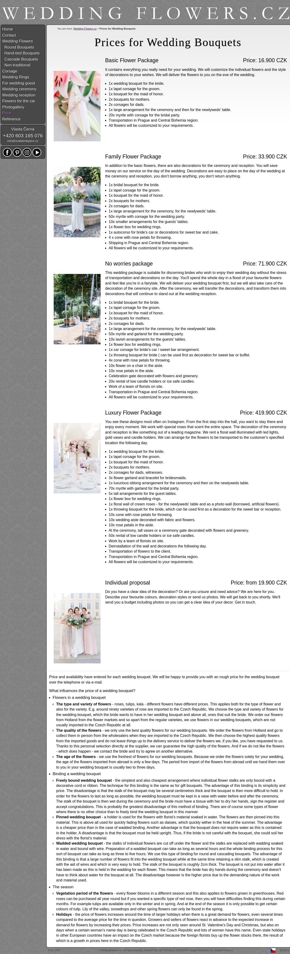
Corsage (9, 71)
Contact (9, 35)
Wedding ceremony (19, 89)
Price (6, 113)
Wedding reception (18, 95)
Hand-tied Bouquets (21, 53)
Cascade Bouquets (20, 59)
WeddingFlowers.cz (111, 950)
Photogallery (13, 107)
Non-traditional (16, 65)
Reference (11, 119)
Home (7, 29)
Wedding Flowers (17, 41)
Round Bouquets (18, 47)
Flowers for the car (18, 101)
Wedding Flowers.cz (85, 28)
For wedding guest (18, 83)
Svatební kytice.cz (224, 950)
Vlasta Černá (22, 129)
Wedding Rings (15, 77)
